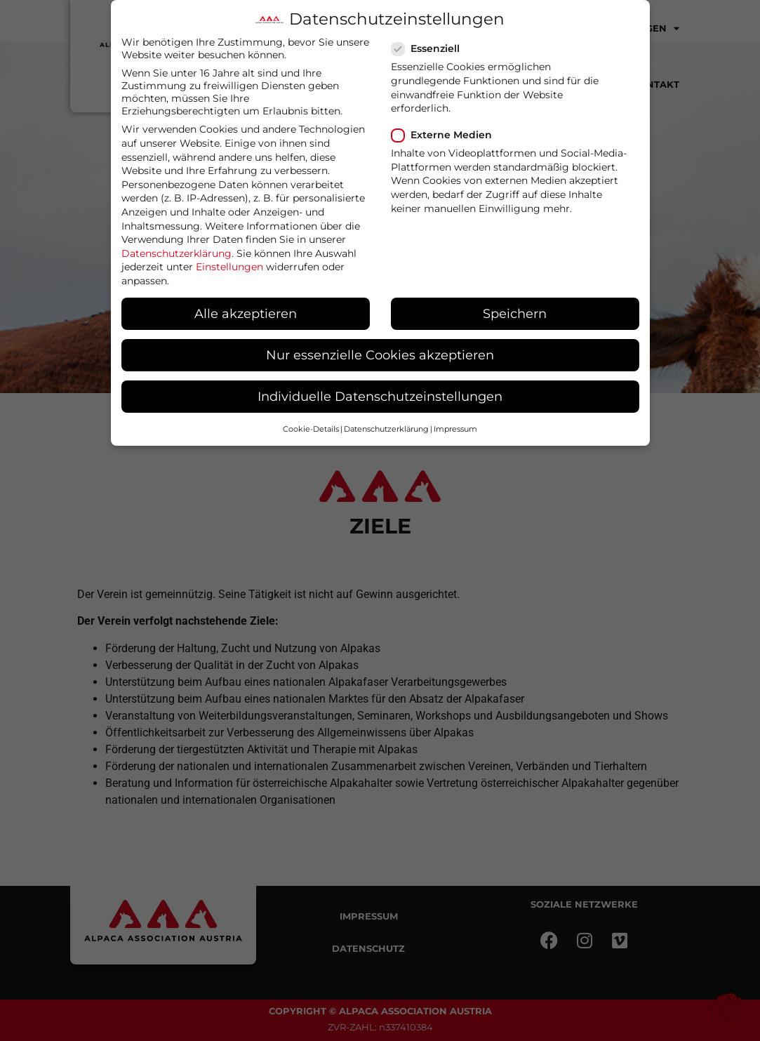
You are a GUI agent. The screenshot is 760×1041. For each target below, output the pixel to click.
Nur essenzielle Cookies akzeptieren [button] (380, 354)
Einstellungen (229, 266)
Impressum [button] (455, 429)
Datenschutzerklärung (176, 253)
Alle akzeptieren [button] (245, 313)
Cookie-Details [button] (311, 429)
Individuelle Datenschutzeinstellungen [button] (380, 396)
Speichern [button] (515, 313)
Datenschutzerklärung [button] (386, 429)
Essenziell (430, 48)
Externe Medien (446, 134)
